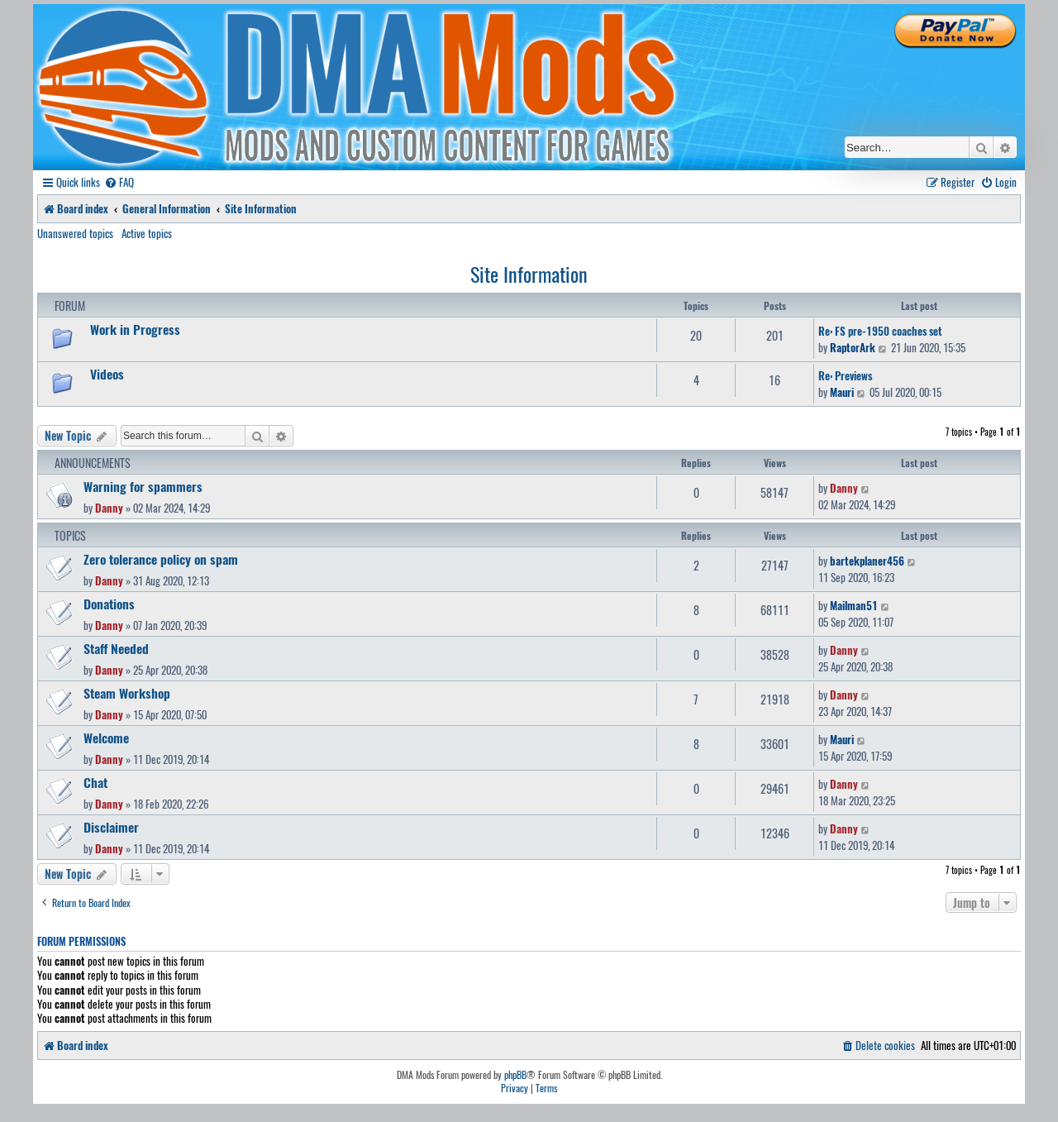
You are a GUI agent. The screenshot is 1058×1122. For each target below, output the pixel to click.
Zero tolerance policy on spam (160, 559)
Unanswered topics (75, 233)
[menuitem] (119, 182)
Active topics (147, 233)
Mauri (842, 392)
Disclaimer (111, 827)
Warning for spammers (143, 486)
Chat (95, 782)
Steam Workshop (126, 693)
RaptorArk (852, 347)
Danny (109, 507)
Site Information (529, 274)
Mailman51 (854, 605)
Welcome (106, 737)
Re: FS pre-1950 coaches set (880, 330)
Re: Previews (845, 375)
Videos (107, 374)
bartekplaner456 (867, 560)
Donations (109, 604)
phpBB (515, 1074)
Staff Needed (116, 648)
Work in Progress (135, 329)
